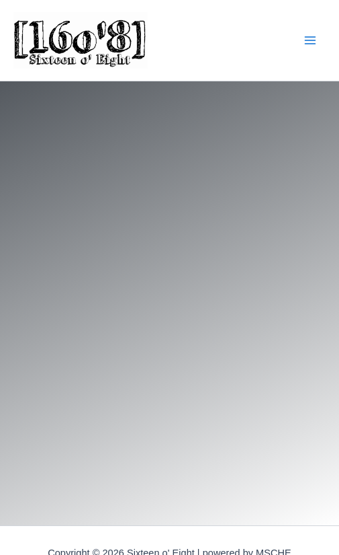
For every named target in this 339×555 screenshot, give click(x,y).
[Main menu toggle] (310, 41)
